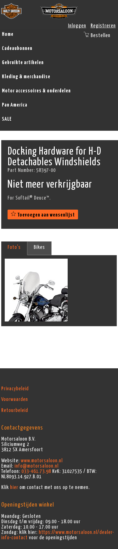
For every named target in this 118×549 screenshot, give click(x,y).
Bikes (39, 247)
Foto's (14, 247)
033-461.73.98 (36, 471)
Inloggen (77, 25)
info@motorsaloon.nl (36, 466)
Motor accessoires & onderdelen (36, 90)
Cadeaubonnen (17, 48)
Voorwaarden (14, 399)
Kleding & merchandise (26, 76)
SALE (7, 119)
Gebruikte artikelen (23, 62)
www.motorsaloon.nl (42, 460)
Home (8, 34)
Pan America (14, 104)
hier (14, 487)
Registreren (103, 25)
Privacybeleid (15, 388)
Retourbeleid (14, 410)
